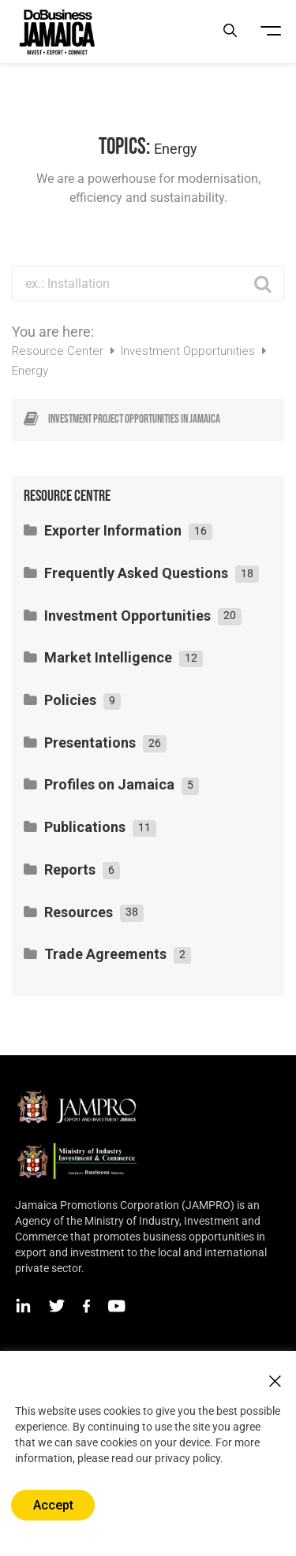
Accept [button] (53, 1505)
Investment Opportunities (189, 351)
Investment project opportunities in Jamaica (134, 419)
